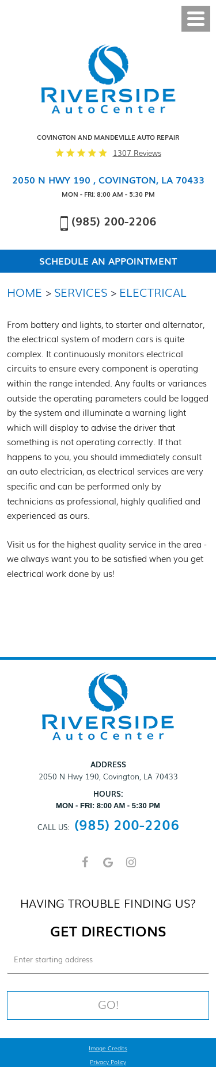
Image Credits (108, 1048)
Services (80, 291)
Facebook (85, 867)
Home (24, 291)
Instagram (131, 867)
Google (108, 867)
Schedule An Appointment (108, 261)
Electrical (153, 291)
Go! (108, 1004)
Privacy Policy (108, 1062)
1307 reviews (137, 153)
